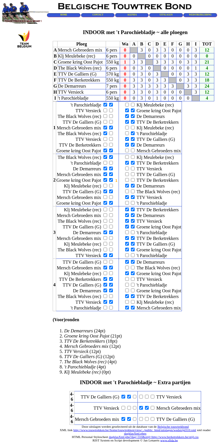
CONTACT (98, 14)
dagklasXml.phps (135, 433)
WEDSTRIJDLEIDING (200, 14)
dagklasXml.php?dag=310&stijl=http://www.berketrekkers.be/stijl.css (154, 437)
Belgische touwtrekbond (173, 426)
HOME (63, 14)
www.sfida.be (169, 440)
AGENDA (132, 14)
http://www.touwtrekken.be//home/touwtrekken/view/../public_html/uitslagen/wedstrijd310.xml (134, 430)
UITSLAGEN (166, 14)
